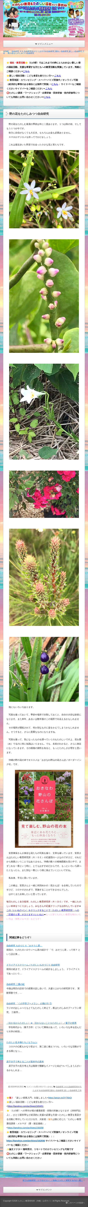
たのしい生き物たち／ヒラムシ (21, 1042)
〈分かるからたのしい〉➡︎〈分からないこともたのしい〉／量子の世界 (41, 1023)
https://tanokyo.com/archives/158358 (26, 1127)
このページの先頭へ (75, 1203)
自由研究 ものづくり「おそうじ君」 (24, 945)
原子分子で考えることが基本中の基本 (25, 1061)
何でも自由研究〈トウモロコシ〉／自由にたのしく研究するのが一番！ (52, 1180)
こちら (26, 71)
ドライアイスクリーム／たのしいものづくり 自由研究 (33, 965)
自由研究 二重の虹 (15, 984)
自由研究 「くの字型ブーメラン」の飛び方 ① (29, 1003)
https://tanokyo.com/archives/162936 (25, 1140)
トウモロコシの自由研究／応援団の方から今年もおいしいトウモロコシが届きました (41, 1175)
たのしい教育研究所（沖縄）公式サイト (35, 1201)
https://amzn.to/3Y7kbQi (60, 1097)
